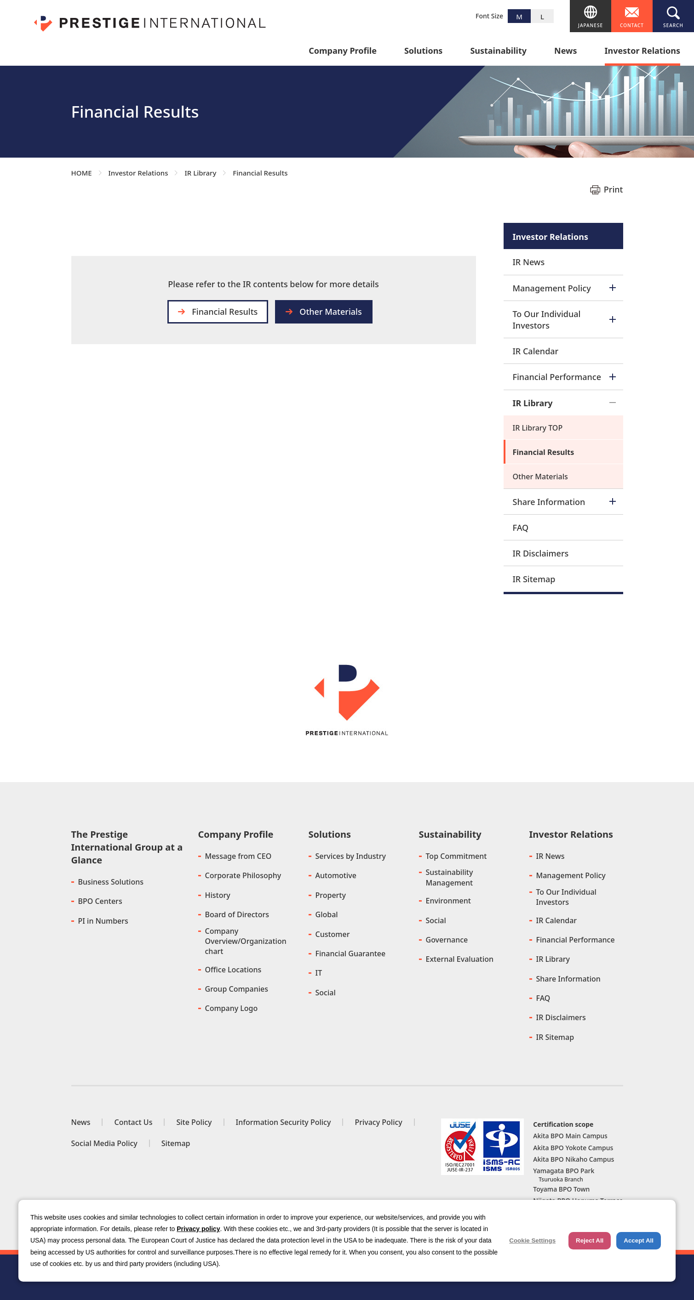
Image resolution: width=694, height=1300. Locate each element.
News (565, 51)
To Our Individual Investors (564, 319)
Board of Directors (237, 914)
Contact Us (133, 1122)
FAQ (521, 527)
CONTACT (632, 25)
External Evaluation (460, 959)
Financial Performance (564, 376)
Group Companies (236, 989)
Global (326, 914)
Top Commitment (456, 856)
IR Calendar (536, 351)
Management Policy (564, 288)
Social (325, 993)
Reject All (589, 1240)
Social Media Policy (104, 1143)
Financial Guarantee (350, 953)
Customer (332, 934)
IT (318, 973)
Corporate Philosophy (243, 875)
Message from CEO (238, 856)
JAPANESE (590, 25)
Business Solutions (110, 882)
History (217, 895)
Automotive (335, 875)
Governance (447, 940)
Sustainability (498, 51)
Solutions (423, 51)
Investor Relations (642, 51)
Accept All (639, 1240)
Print (613, 189)
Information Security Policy (283, 1122)
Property (330, 895)
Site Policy (194, 1122)
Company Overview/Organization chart (246, 941)
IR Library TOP (538, 428)
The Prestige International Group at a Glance (127, 847)
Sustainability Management (449, 877)
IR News (529, 261)
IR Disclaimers (541, 553)
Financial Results (543, 452)
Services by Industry (350, 856)
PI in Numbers (103, 921)
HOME (81, 172)
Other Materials (330, 311)
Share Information (564, 501)
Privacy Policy (378, 1122)
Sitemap (175, 1143)
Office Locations (233, 970)
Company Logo (231, 1008)
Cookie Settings (532, 1240)
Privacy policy (198, 1228)
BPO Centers (100, 901)
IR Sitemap (534, 579)
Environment (448, 901)
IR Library (200, 172)
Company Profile (343, 51)
